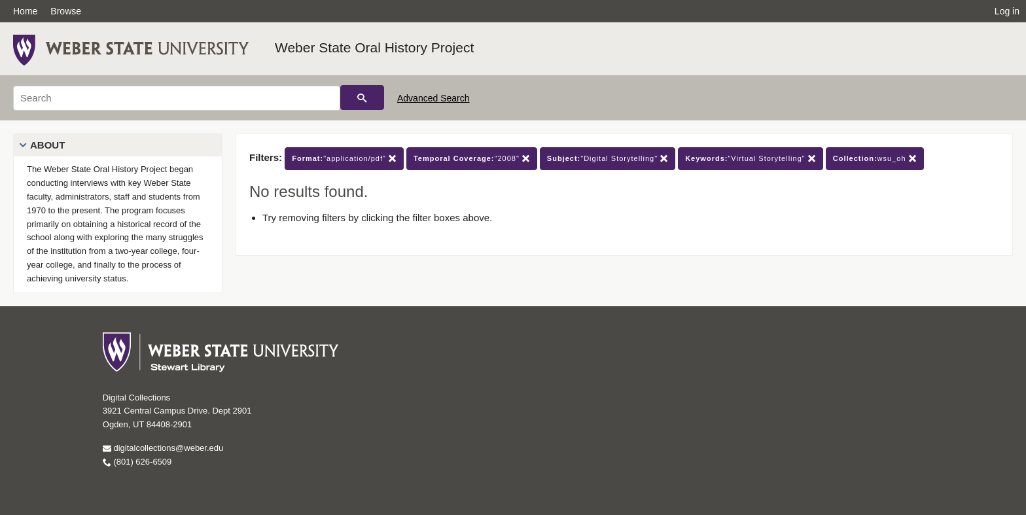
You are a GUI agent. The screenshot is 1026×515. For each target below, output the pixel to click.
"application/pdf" (344, 158)
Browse (65, 11)
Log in (1007, 11)
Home (25, 11)
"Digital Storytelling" (607, 158)
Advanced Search (433, 98)
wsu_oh (875, 158)
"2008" (472, 158)
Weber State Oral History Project (374, 47)
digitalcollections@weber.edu (163, 448)
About (47, 145)
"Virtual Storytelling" (750, 158)
